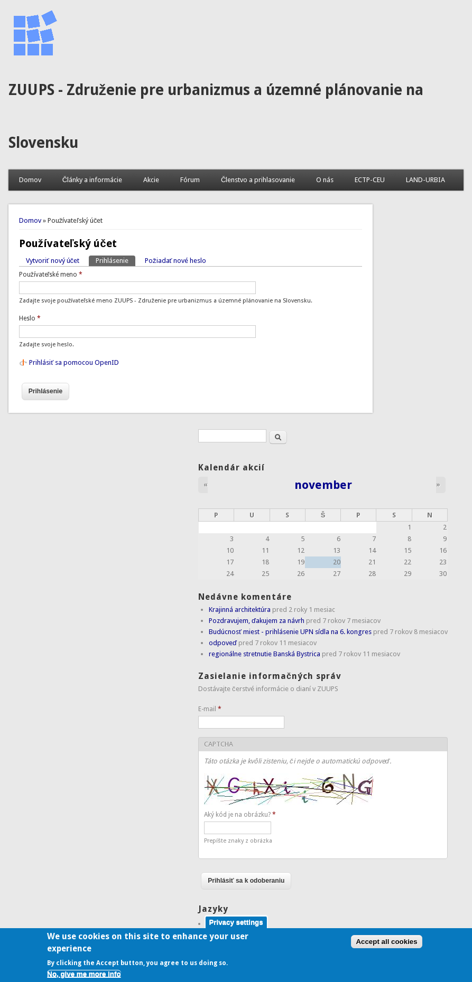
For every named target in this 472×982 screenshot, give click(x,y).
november (323, 485)
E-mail (209, 709)
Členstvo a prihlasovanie (258, 180)
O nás (325, 180)
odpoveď (223, 643)
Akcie (151, 180)
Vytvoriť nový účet (52, 261)
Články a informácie (92, 180)
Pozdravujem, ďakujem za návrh (256, 621)
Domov (30, 180)
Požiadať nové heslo (175, 261)
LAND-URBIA (425, 180)
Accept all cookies (386, 946)
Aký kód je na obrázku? (240, 814)
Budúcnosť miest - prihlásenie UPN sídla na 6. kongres (290, 632)
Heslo (30, 318)
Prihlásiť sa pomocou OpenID (74, 362)
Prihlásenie (115, 260)
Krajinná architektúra (240, 609)
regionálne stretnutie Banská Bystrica (264, 654)
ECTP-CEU (370, 180)
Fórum (190, 180)
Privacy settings (236, 926)
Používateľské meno (51, 274)
